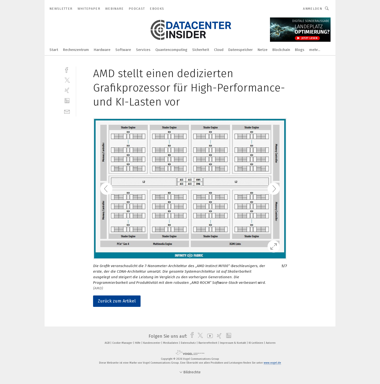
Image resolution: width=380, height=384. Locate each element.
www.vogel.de (272, 362)
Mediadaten (171, 342)
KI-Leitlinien (256, 342)
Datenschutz (189, 342)
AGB (107, 342)
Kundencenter (152, 342)
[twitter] (67, 80)
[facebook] (67, 69)
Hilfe (138, 342)
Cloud (218, 50)
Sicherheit (200, 50)
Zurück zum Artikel (117, 301)
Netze (263, 50)
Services (143, 50)
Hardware (102, 50)
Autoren (271, 342)
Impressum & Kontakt (233, 342)
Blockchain (281, 50)
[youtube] (209, 336)
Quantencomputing (171, 50)
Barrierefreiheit (208, 342)
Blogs (299, 50)
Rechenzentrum (76, 50)
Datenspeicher (240, 50)
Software (123, 50)
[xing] (67, 90)
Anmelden (312, 9)
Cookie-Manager (122, 342)
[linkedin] (67, 101)
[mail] (67, 111)
